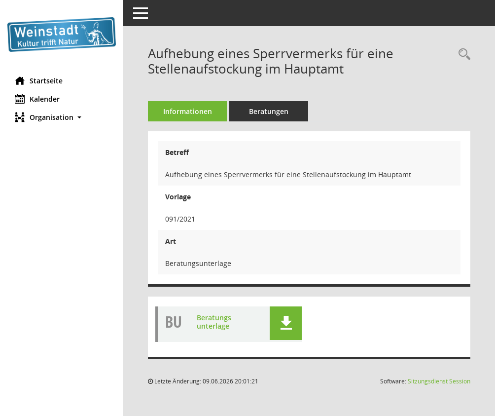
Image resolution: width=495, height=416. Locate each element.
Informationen (187, 111)
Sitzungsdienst (439, 381)
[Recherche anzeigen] (462, 54)
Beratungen (268, 111)
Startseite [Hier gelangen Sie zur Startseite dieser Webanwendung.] (39, 80)
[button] (61, 117)
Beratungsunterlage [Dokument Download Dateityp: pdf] (214, 322)
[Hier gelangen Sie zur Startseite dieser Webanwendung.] (61, 34)
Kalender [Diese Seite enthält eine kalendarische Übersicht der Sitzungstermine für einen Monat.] (37, 99)
